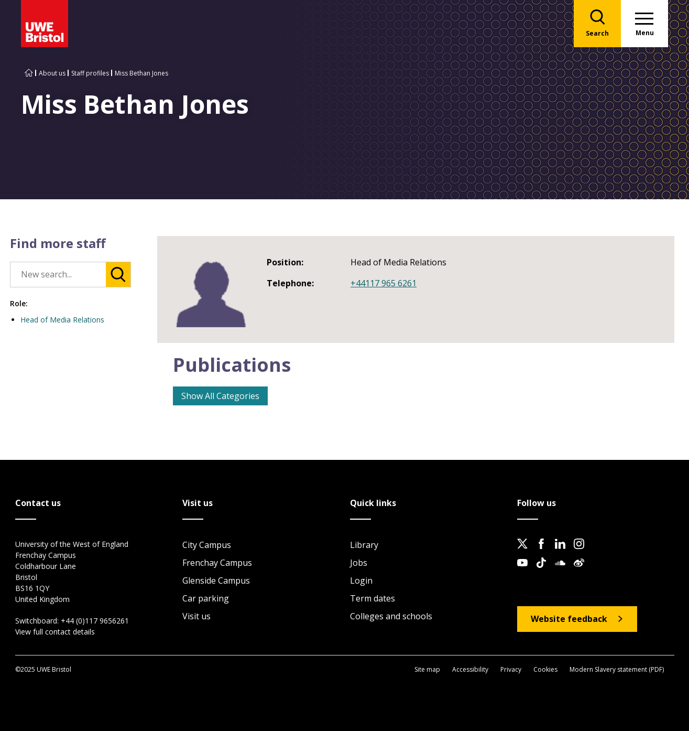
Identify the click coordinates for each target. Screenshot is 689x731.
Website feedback (569, 619)
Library (364, 545)
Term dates (372, 598)
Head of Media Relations (62, 320)
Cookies (545, 669)
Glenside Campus (216, 580)
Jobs (358, 562)
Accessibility (470, 669)
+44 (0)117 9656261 (95, 621)
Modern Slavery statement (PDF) (617, 669)
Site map (427, 669)
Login (361, 580)
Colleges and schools (391, 616)
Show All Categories (220, 396)
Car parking (205, 598)
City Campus (206, 545)
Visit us (196, 616)
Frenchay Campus (217, 562)
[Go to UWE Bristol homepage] (29, 73)
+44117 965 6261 (384, 283)
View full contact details (55, 632)
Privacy (510, 669)
